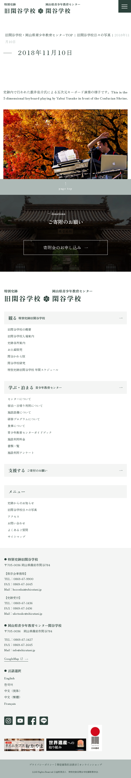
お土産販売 (15, 349)
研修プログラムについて (24, 419)
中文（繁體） (13, 697)
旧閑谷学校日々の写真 (22, 510)
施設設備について (19, 412)
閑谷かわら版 (16, 356)
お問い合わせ (16, 523)
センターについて (19, 399)
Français (10, 703)
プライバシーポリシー (41, 764)
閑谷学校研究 (16, 363)
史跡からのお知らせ (21, 503)
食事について (16, 426)
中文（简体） (13, 691)
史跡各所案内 (16, 343)
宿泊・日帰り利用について (25, 405)
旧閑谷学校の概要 (19, 329)
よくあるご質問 (18, 530)
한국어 (8, 684)
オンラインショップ (90, 764)
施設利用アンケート (21, 453)
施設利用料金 (16, 439)
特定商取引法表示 (67, 764)
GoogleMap (11, 658)
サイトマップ (16, 536)
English (9, 678)
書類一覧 (13, 446)
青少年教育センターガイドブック (30, 432)
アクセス (13, 516)
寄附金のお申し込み (62, 247)
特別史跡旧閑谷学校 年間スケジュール (33, 370)
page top (65, 188)
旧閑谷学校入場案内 (21, 336)
